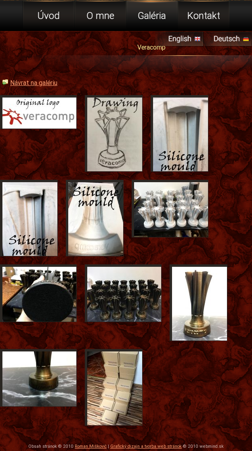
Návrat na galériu (33, 83)
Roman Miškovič (91, 446)
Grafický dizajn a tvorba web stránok (146, 446)
